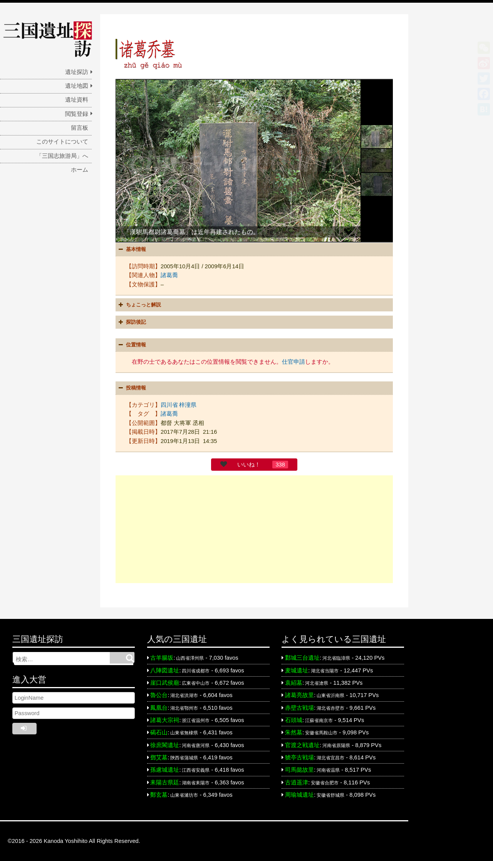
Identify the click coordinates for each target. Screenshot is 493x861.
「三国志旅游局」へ (62, 156)
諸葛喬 (169, 275)
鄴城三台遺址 (302, 658)
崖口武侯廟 (164, 683)
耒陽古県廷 (164, 782)
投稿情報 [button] (131, 388)
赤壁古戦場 (299, 708)
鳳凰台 (159, 708)
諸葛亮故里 (299, 695)
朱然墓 (293, 732)
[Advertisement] (254, 529)
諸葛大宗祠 (164, 720)
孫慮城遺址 (164, 770)
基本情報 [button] (131, 249)
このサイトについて (62, 142)
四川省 (169, 405)
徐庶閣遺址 (164, 745)
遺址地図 (76, 86)
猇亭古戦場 (299, 757)
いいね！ (248, 464)
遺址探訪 (76, 72)
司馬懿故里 (299, 770)
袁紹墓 (293, 683)
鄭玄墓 (159, 795)
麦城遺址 (296, 670)
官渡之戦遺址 (302, 745)
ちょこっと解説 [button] (139, 305)
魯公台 (159, 695)
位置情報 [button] (131, 345)
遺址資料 (76, 100)
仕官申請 (293, 362)
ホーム (79, 170)
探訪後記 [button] (131, 322)
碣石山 (159, 732)
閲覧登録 (76, 114)
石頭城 (293, 720)
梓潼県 (187, 405)
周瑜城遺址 (299, 795)
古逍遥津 (296, 782)
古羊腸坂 (161, 658)
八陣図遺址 (164, 670)
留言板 (79, 128)
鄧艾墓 (159, 757)
